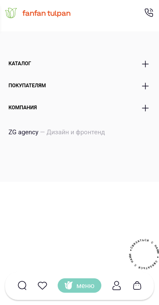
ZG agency (56, 132)
